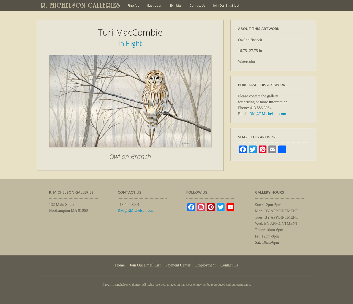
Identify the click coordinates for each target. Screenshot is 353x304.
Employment (205, 265)
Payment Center (177, 265)
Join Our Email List (226, 5)
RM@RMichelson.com (268, 114)
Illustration (154, 5)
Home (120, 265)
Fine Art (133, 5)
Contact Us (197, 5)
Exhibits (176, 5)
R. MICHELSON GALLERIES (80, 5)
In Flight (130, 43)
